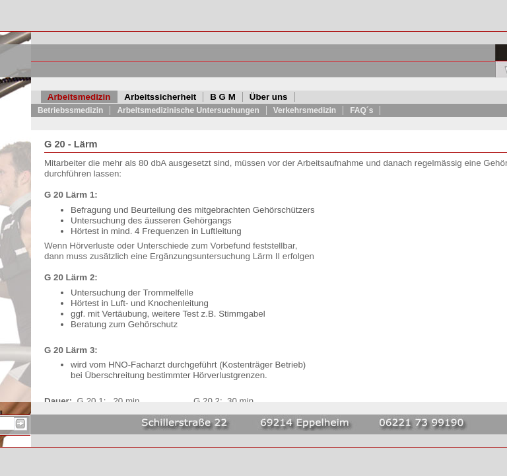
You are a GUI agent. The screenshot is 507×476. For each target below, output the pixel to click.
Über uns (269, 97)
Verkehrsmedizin (304, 110)
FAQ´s (361, 110)
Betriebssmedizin (70, 110)
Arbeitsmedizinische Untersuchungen (188, 110)
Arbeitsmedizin (79, 97)
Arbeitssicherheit (160, 97)
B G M (223, 97)
